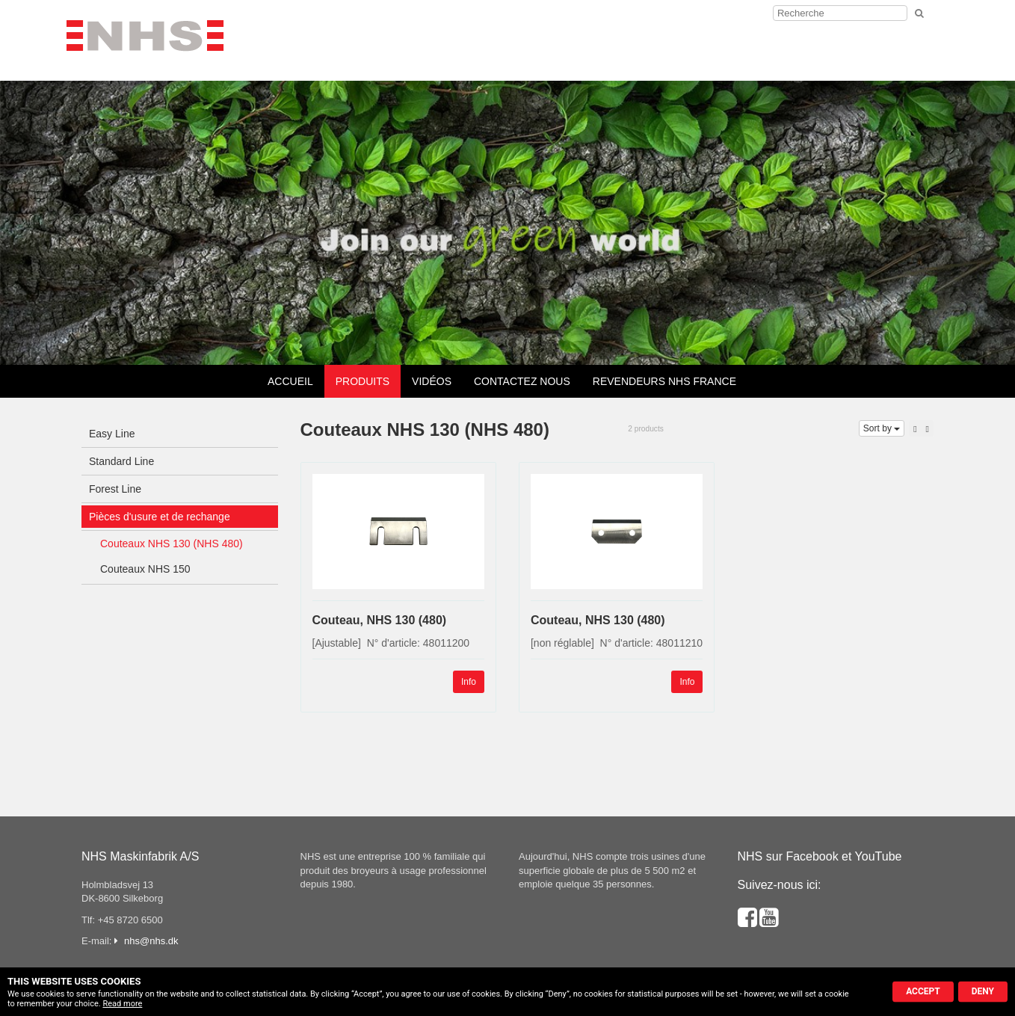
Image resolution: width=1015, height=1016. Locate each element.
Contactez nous (522, 381)
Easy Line (112, 434)
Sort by (881, 428)
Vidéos (431, 381)
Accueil (290, 381)
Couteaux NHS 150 (145, 569)
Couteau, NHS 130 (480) (379, 620)
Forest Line (115, 489)
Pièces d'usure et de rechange (159, 517)
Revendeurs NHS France (664, 381)
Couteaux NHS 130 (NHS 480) (171, 543)
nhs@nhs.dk (151, 940)
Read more (122, 1004)
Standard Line (121, 461)
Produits (362, 381)
